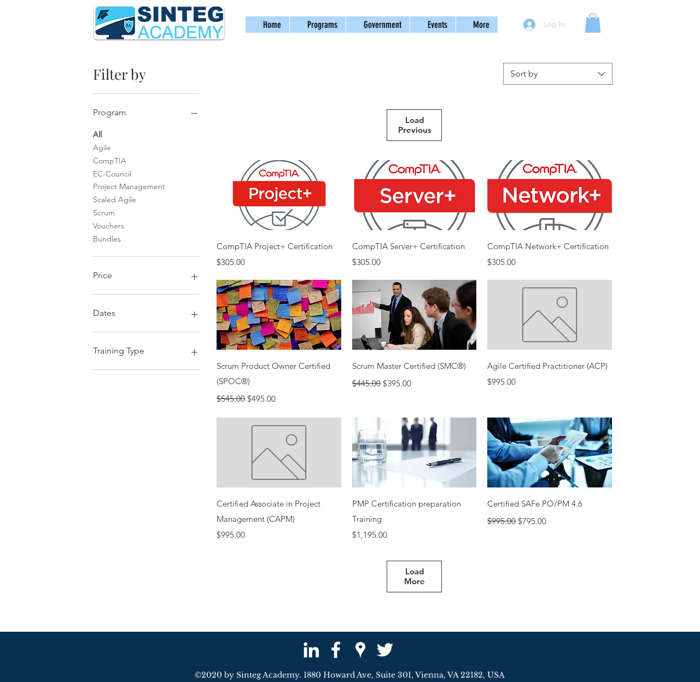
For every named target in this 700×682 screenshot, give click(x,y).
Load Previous (414, 125)
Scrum (104, 212)
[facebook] (336, 650)
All (97, 133)
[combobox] (557, 74)
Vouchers (108, 225)
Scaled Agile (114, 198)
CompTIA (109, 160)
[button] (317, 24)
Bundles (107, 238)
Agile (102, 147)
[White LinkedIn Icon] (311, 650)
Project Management (129, 185)
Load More (414, 576)
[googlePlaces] (360, 650)
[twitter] (385, 650)
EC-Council (112, 173)
